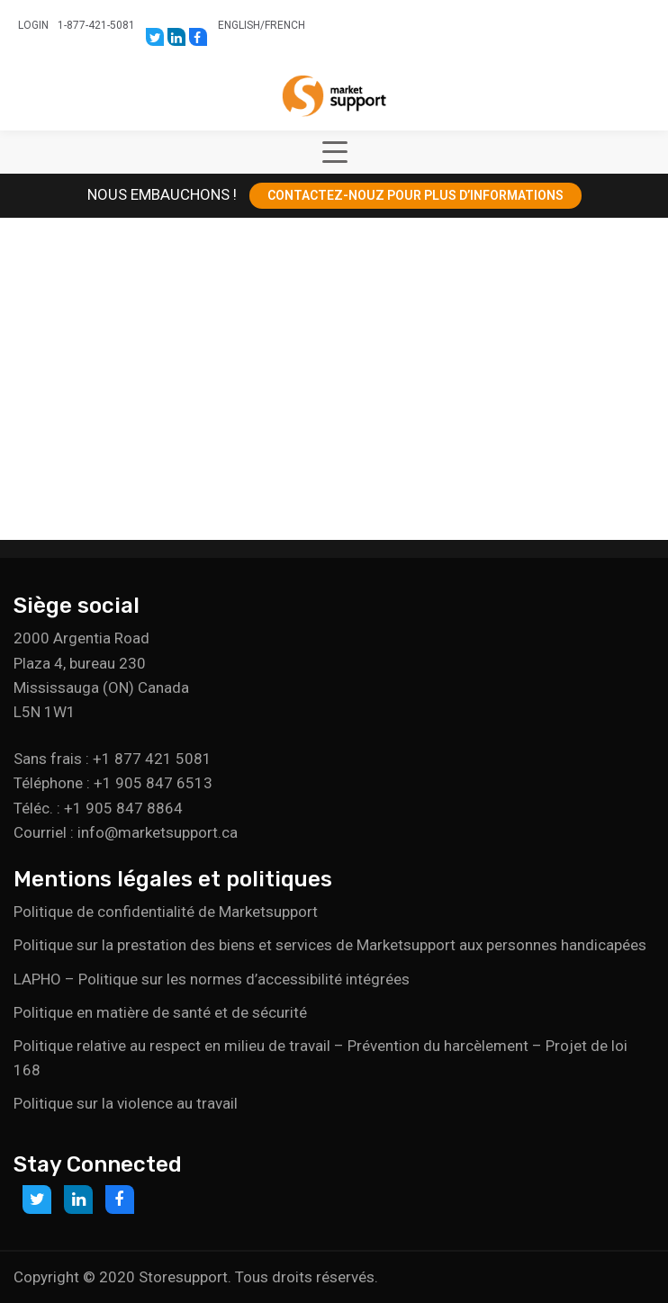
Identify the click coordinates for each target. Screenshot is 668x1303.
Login (33, 25)
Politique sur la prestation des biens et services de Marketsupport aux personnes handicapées (330, 945)
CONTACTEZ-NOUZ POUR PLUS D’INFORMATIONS (415, 195)
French (285, 25)
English (239, 25)
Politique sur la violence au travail (126, 1103)
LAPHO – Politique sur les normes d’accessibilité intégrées (212, 979)
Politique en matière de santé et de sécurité (160, 1012)
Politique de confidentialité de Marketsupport (166, 912)
